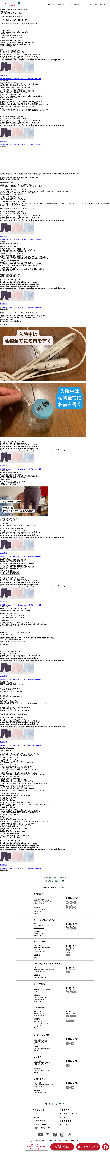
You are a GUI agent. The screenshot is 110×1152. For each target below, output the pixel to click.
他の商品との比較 (39, 1121)
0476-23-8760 (39, 1043)
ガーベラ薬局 (39, 983)
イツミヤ (37, 1056)
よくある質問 (65, 1121)
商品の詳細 (3, 75)
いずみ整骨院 (39, 1007)
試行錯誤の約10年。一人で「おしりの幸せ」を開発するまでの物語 (20, 79)
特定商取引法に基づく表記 (42, 1128)
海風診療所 (38, 894)
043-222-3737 (39, 1087)
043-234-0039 (39, 1015)
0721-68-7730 (39, 991)
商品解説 (37, 1117)
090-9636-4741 (39, 951)
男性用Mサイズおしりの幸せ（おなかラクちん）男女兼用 (18, 525)
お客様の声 (60, 4)
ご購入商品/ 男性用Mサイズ (10, 574)
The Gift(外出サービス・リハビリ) (48, 963)
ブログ (83, 4)
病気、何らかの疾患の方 (41, 1124)
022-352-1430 (39, 928)
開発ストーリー (39, 1114)
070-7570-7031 (39, 971)
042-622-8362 (39, 1065)
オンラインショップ (73, 4)
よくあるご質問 (92, 4)
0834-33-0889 (39, 904)
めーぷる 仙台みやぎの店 (44, 919)
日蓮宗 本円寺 (39, 1078)
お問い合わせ (103, 4)
